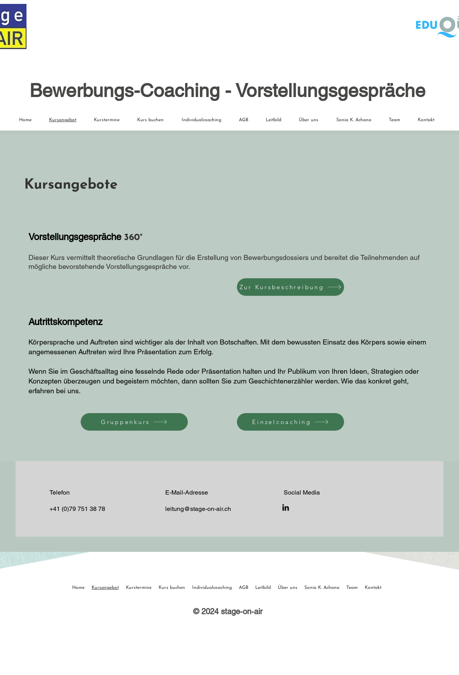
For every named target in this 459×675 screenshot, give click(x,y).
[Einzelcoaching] (290, 422)
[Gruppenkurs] (134, 422)
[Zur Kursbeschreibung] (290, 287)
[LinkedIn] (285, 507)
